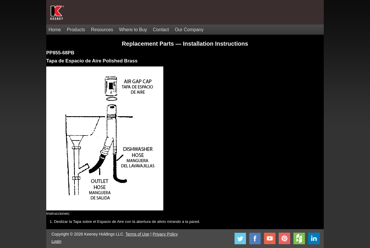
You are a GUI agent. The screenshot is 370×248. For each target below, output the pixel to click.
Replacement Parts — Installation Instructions (185, 43)
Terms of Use (137, 234)
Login (56, 241)
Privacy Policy (165, 234)
